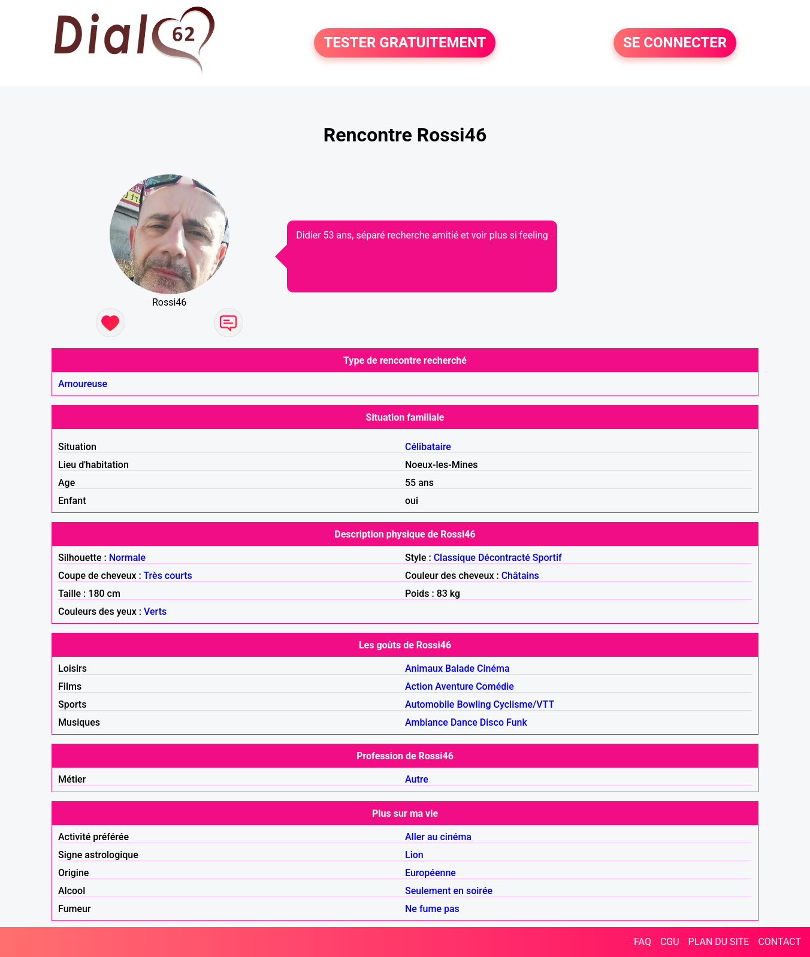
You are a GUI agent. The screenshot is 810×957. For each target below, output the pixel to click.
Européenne (430, 872)
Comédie (495, 686)
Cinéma (493, 668)
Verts (155, 611)
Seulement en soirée (448, 890)
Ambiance (426, 722)
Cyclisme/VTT (524, 704)
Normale (127, 557)
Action (419, 686)
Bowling (474, 704)
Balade (459, 668)
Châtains (520, 575)
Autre (416, 779)
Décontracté (504, 557)
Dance (464, 722)
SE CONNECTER (675, 43)
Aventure (454, 686)
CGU (669, 941)
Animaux (424, 668)
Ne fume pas (432, 908)
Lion (414, 855)
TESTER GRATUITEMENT (405, 43)
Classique (455, 557)
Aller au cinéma (438, 837)
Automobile (429, 704)
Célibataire (428, 446)
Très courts (167, 575)
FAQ (642, 941)
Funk (516, 722)
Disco (492, 722)
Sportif (547, 557)
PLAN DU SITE (718, 941)
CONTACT (779, 941)
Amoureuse (82, 384)
